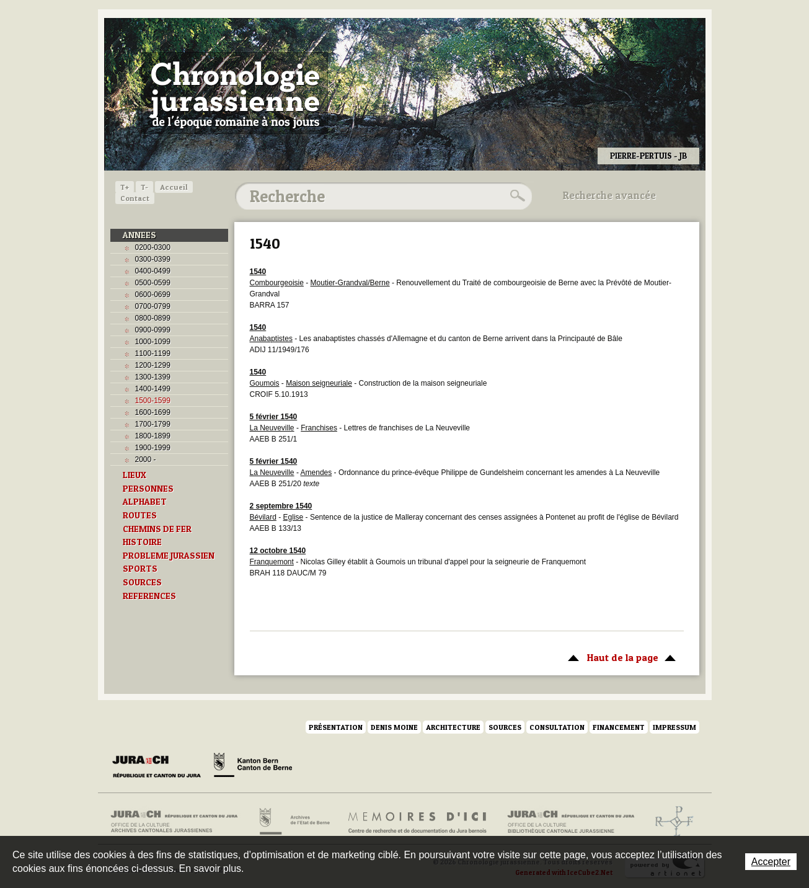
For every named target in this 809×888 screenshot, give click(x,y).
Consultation (557, 727)
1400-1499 (152, 388)
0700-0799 (152, 306)
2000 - (145, 459)
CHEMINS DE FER (157, 529)
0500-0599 (152, 282)
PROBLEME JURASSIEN (168, 555)
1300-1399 (152, 377)
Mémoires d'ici (418, 822)
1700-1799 (152, 424)
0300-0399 (152, 259)
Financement (619, 727)
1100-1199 (152, 353)
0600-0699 (152, 294)
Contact (134, 198)
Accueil (174, 187)
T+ (124, 187)
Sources (504, 727)
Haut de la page (620, 657)
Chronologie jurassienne (234, 93)
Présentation (336, 727)
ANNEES (139, 235)
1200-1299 (152, 365)
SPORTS (140, 568)
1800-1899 (152, 436)
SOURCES (142, 582)
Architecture (453, 727)
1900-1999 (152, 447)
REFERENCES (149, 596)
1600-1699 (152, 412)
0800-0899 (152, 318)
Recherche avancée (609, 195)
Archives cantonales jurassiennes (178, 822)
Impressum (674, 727)
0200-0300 (152, 247)
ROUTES (140, 515)
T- (144, 187)
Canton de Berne (253, 767)
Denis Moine (394, 727)
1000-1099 (152, 341)
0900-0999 (152, 330)
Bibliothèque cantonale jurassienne (571, 822)
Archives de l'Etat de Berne (293, 822)
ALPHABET (145, 501)
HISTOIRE (142, 542)
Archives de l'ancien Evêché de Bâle (670, 822)
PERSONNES (148, 488)
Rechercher (516, 196)
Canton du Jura (160, 767)
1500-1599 (152, 400)
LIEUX (134, 475)
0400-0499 (152, 271)
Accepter (770, 861)
